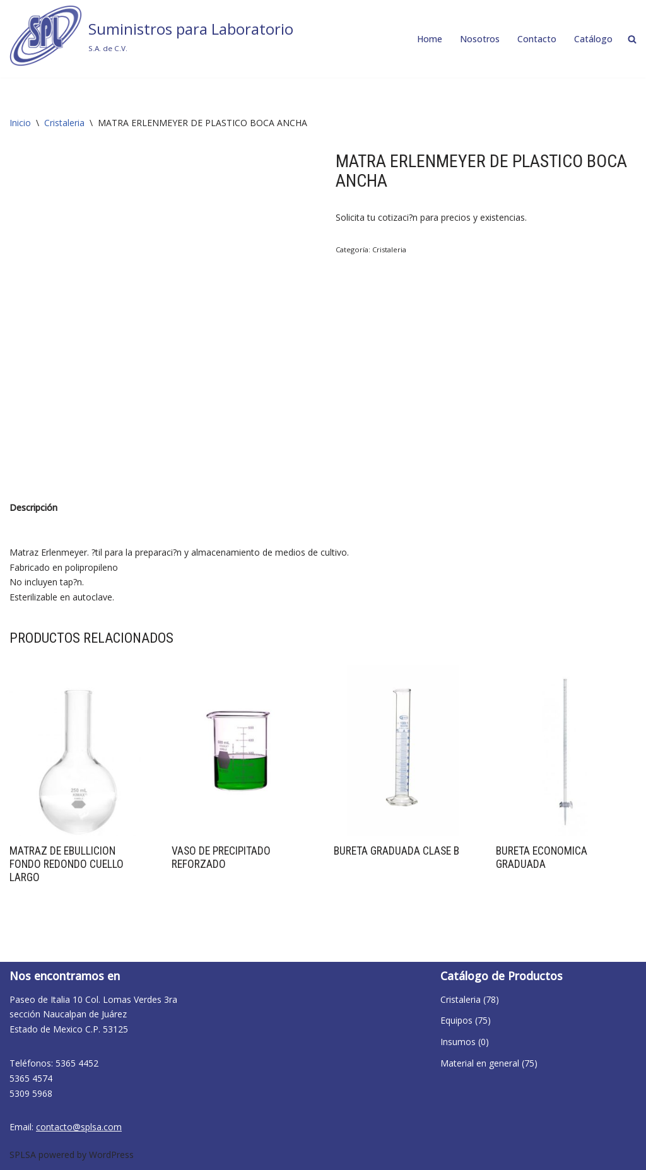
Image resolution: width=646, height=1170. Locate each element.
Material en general (479, 1063)
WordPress (111, 1155)
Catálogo (593, 39)
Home (429, 39)
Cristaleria (64, 123)
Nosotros (480, 39)
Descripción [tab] (33, 507)
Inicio (20, 123)
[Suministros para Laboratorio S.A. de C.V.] (151, 35)
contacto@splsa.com (79, 1127)
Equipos (456, 1020)
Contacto (536, 39)
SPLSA (22, 1155)
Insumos (458, 1042)
